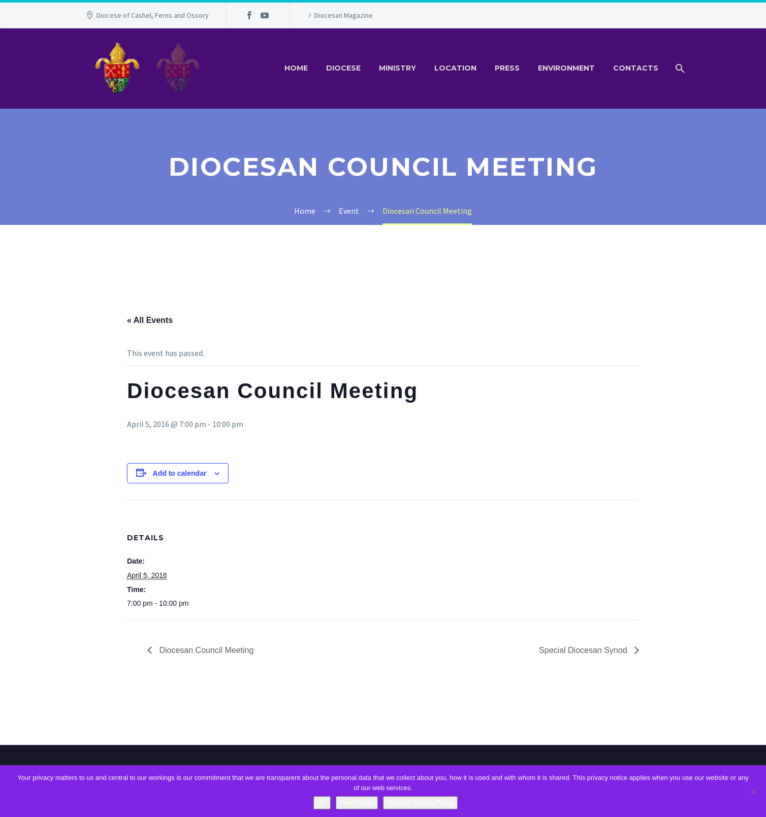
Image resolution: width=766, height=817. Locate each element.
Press (507, 68)
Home (296, 68)
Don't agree (357, 802)
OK (322, 802)
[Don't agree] (753, 791)
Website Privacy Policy (420, 802)
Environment (566, 68)
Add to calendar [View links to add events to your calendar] (180, 473)
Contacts (635, 68)
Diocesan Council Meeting (205, 650)
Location (455, 68)
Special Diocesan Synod (584, 650)
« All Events (150, 320)
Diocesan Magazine (343, 15)
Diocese (343, 68)
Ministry (397, 68)
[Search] (679, 68)
